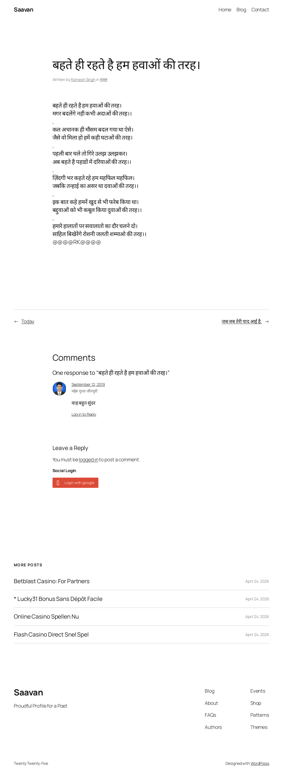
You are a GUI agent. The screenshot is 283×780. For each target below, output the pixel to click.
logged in (88, 459)
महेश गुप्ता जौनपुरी (85, 391)
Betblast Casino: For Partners (52, 581)
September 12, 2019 (88, 384)
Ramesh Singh (83, 79)
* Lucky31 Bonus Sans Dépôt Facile (58, 599)
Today (27, 321)
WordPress (260, 763)
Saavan (23, 9)
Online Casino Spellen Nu (46, 616)
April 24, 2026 (257, 581)
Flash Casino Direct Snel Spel (51, 634)
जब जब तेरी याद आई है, (242, 321)
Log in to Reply (84, 414)
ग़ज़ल (104, 79)
